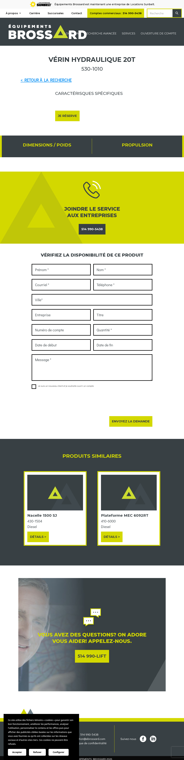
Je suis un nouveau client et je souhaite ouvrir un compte (63, 385)
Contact (76, 13)
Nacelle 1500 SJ (42, 515)
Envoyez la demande (131, 421)
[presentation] (59, 400)
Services (128, 33)
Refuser (37, 752)
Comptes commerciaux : (116, 13)
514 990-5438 (92, 229)
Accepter (17, 752)
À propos (12, 13)
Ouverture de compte (158, 33)
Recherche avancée (100, 33)
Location (71, 33)
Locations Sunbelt (142, 4)
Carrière (34, 13)
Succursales (56, 13)
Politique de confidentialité (89, 750)
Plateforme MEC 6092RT (124, 515)
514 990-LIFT (92, 656)
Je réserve (67, 116)
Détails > (38, 537)
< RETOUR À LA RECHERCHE (46, 80)
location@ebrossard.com (89, 746)
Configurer (58, 752)
